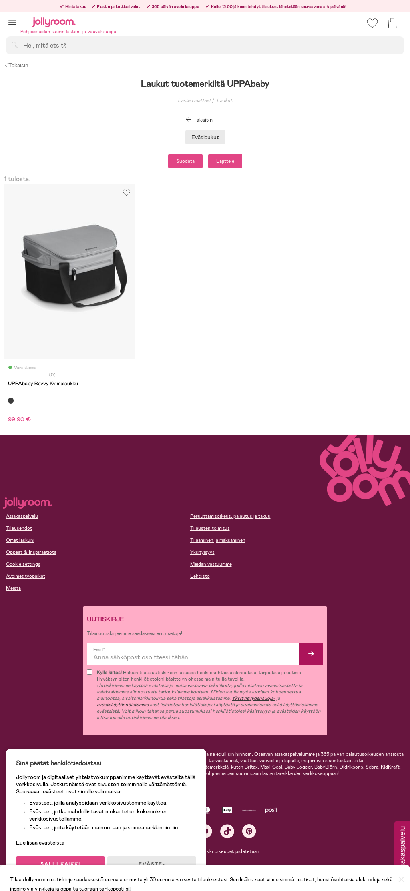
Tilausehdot (19, 528)
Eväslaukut (205, 137)
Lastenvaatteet (194, 100)
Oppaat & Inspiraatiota (31, 552)
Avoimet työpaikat (25, 576)
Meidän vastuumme (211, 564)
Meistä (13, 588)
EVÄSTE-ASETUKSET (154, 863)
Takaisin (16, 65)
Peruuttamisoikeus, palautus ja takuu (230, 516)
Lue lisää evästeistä (42, 839)
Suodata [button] (185, 161)
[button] (12, 22)
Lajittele (225, 161)
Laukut (224, 100)
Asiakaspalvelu (22, 516)
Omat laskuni (20, 540)
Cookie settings (23, 564)
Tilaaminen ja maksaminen (217, 540)
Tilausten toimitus (210, 528)
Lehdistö (200, 576)
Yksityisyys (202, 552)
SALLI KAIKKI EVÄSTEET (62, 863)
